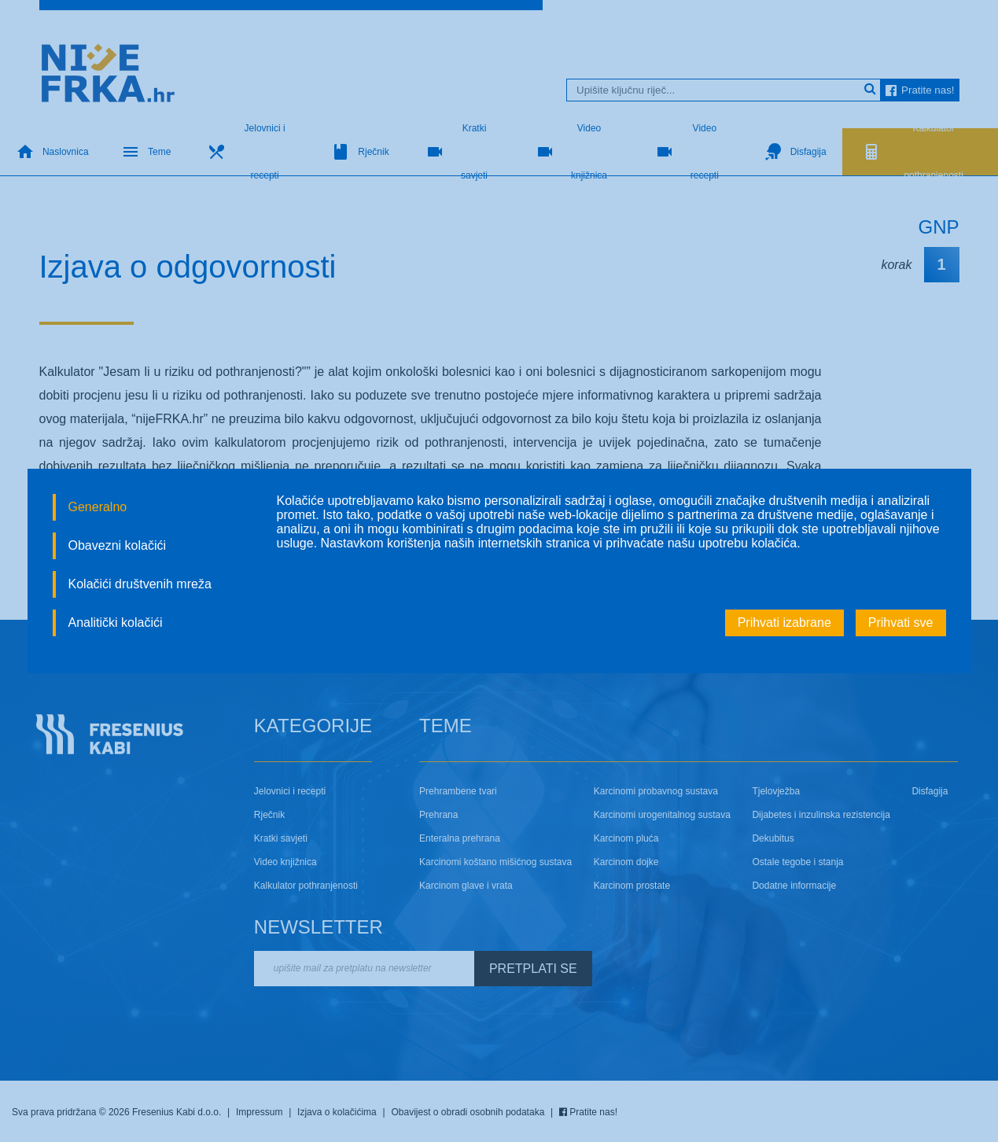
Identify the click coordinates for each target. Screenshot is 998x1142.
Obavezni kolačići (117, 545)
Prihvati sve (901, 622)
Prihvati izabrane (784, 622)
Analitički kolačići (115, 622)
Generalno (97, 507)
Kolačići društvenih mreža (140, 584)
